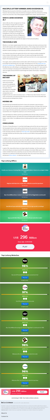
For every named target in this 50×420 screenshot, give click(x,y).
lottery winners (12, 155)
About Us (4, 413)
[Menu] (47, 2)
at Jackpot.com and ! (25, 195)
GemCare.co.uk (4, 409)
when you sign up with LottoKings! (25, 206)
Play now (25, 277)
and (25, 218)
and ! (25, 183)
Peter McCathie (26, 131)
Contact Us (4, 416)
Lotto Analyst (5, 3)
